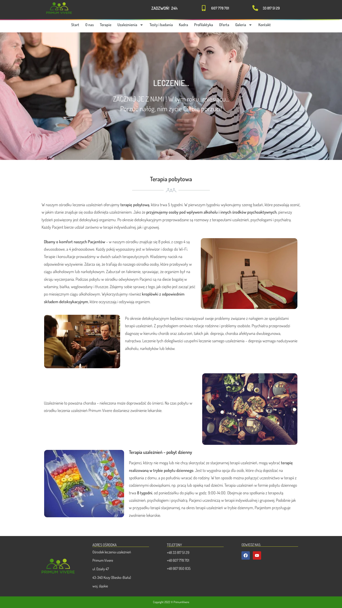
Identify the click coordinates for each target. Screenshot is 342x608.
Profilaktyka (203, 24)
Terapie (105, 24)
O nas (89, 24)
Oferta (224, 24)
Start (75, 24)
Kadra (183, 24)
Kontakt (264, 24)
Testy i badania (161, 24)
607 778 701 (220, 8)
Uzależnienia (130, 25)
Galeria (243, 25)
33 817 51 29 (271, 8)
